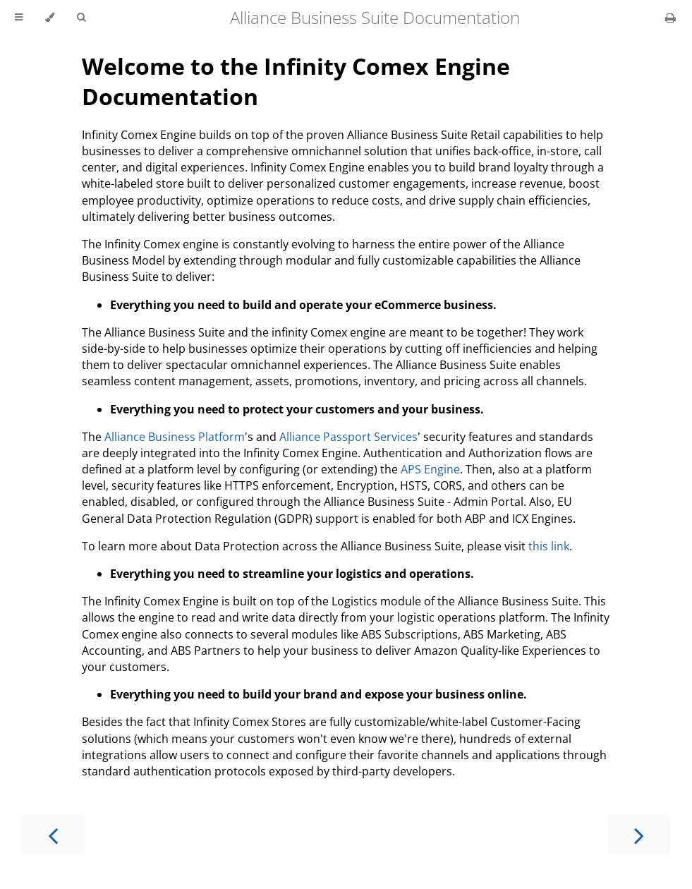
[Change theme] (50, 17)
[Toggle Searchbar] (81, 17)
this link (548, 546)
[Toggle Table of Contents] (19, 17)
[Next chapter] (639, 834)
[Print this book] (670, 17)
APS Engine (430, 469)
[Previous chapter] (53, 834)
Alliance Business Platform (174, 437)
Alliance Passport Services (348, 437)
